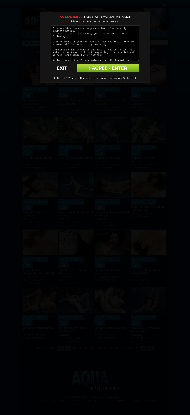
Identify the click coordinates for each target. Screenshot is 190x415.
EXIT (62, 68)
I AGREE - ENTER (108, 68)
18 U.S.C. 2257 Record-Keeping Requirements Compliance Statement (95, 78)
